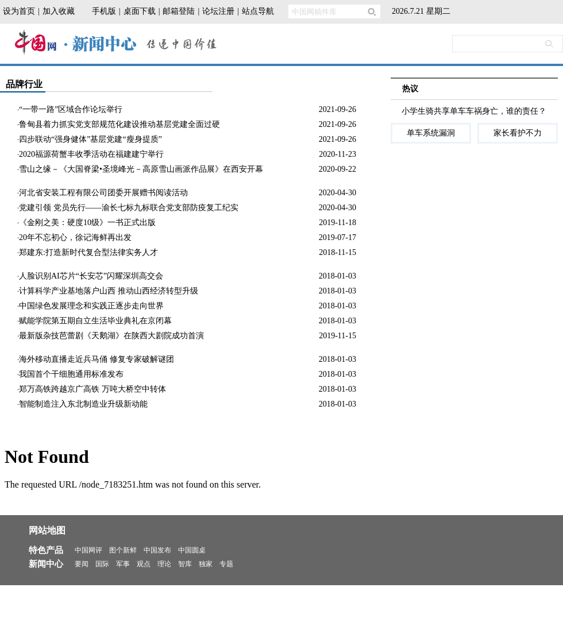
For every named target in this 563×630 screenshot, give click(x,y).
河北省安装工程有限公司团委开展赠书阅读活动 (103, 192)
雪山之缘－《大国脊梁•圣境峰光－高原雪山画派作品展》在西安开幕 (141, 169)
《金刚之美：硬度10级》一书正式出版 (87, 222)
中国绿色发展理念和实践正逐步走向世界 (91, 306)
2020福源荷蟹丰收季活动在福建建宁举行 (91, 154)
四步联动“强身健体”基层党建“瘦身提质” (90, 139)
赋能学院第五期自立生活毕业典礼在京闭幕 (95, 320)
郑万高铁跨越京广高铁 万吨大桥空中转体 (92, 389)
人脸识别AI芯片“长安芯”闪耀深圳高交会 (91, 276)
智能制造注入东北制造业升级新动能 (83, 404)
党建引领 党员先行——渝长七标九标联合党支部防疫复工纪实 (128, 207)
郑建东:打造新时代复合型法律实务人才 (88, 252)
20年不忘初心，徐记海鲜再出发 (75, 237)
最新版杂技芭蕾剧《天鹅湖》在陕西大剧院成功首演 (111, 335)
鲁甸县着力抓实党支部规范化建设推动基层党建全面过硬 (119, 124)
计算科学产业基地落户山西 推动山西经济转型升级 (108, 291)
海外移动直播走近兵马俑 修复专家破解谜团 (96, 359)
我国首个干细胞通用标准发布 (71, 374)
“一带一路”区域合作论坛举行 (70, 109)
